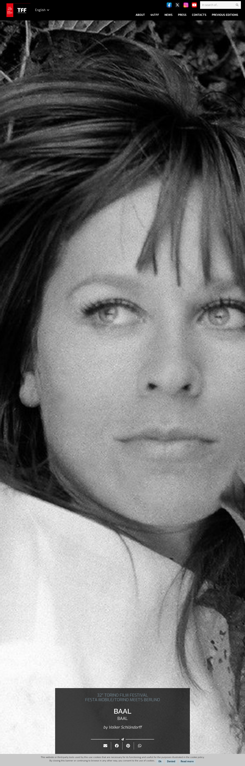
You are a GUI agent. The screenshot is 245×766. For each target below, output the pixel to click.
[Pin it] (128, 746)
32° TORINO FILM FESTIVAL (122, 695)
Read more (187, 761)
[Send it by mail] (105, 746)
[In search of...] (220, 5)
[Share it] (116, 746)
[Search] (237, 5)
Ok (159, 761)
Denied (171, 761)
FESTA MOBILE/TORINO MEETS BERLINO (122, 700)
